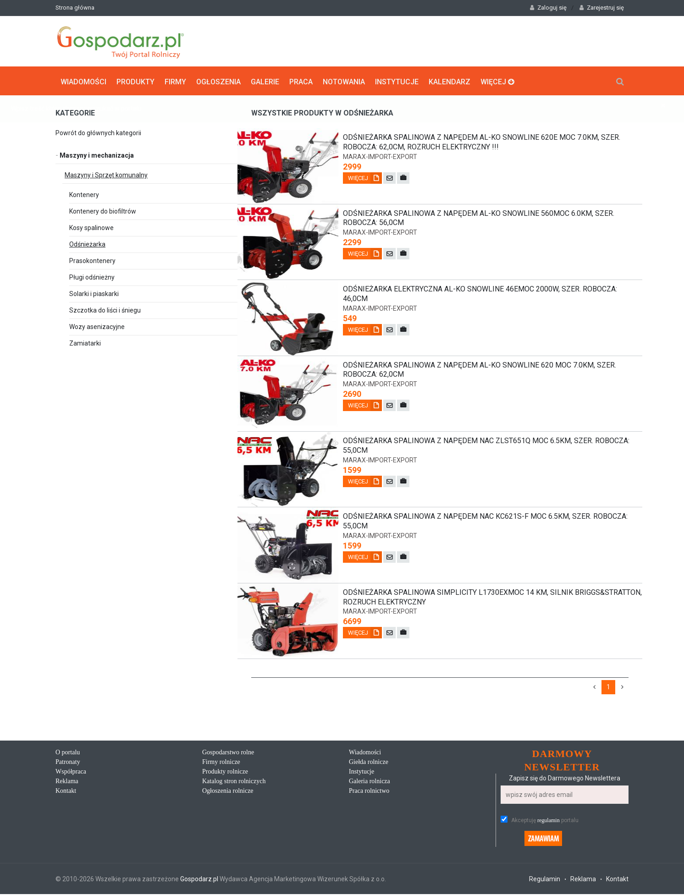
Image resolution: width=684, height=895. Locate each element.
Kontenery (84, 194)
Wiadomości (83, 80)
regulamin (548, 821)
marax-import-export (380, 155)
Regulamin (544, 880)
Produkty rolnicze (225, 772)
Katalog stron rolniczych (233, 782)
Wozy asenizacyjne (97, 325)
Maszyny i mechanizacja (94, 154)
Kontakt (65, 791)
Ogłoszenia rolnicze (228, 791)
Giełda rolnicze (368, 762)
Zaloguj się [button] (548, 7)
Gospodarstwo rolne (228, 753)
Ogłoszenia (218, 80)
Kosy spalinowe (91, 227)
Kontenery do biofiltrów (102, 210)
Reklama (66, 782)
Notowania (344, 80)
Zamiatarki (85, 342)
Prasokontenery (92, 260)
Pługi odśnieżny (92, 276)
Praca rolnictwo (369, 791)
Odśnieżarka (87, 243)
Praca (301, 80)
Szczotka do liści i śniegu (105, 309)
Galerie (265, 80)
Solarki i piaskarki (94, 293)
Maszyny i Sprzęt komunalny (106, 174)
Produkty (135, 80)
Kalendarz (449, 80)
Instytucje (397, 80)
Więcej (497, 80)
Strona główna (74, 7)
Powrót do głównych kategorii (98, 132)
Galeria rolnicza (369, 782)
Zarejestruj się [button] (601, 7)
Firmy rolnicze (221, 762)
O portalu (67, 753)
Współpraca (70, 772)
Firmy (175, 80)
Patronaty (67, 762)
